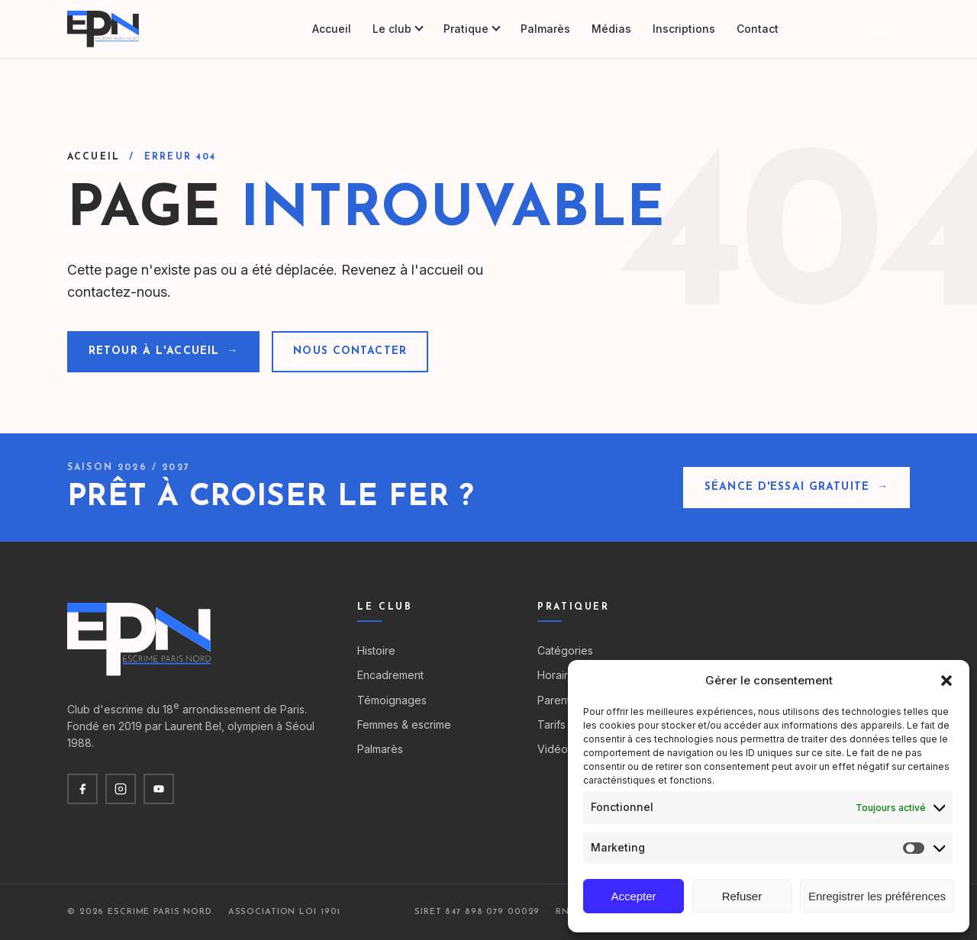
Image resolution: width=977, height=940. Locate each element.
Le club (397, 28)
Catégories (565, 650)
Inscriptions (684, 28)
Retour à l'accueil (163, 351)
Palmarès (545, 28)
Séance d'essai (855, 28)
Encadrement (390, 674)
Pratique (471, 28)
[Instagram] (120, 789)
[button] (946, 680)
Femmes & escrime (404, 724)
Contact (758, 28)
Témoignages (392, 700)
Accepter (633, 896)
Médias (611, 28)
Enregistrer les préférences (877, 896)
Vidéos (555, 748)
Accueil (331, 28)
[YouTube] (158, 789)
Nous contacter (350, 351)
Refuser (742, 896)
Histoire (376, 650)
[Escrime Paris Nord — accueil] (104, 29)
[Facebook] (82, 789)
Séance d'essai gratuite (796, 487)
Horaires (558, 674)
